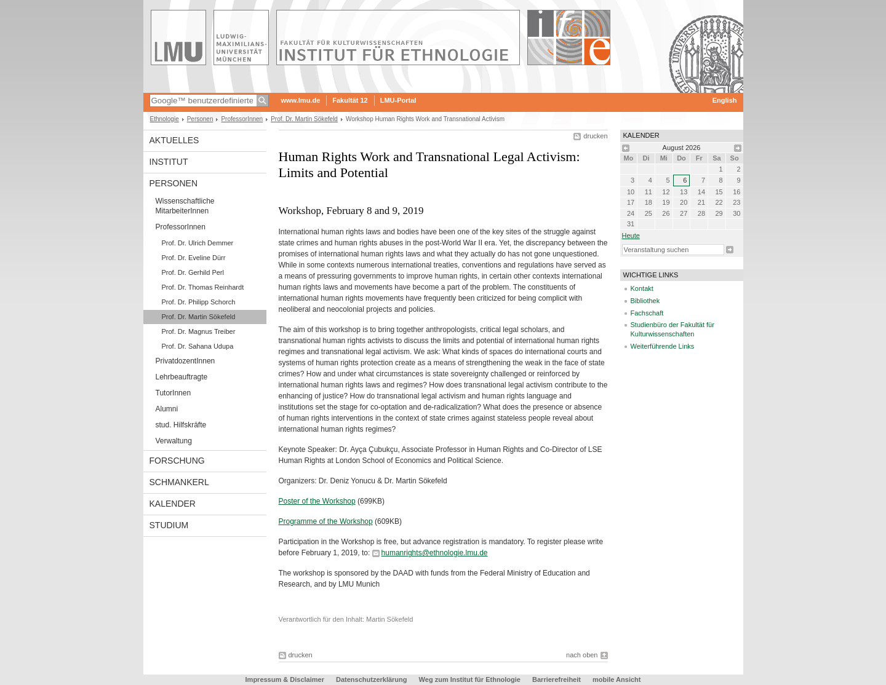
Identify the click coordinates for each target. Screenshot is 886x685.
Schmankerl (179, 482)
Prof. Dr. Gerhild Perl (193, 272)
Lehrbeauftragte (182, 377)
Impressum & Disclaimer (284, 679)
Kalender (173, 504)
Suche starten (729, 249)
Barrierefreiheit (557, 679)
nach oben (581, 655)
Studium (169, 525)
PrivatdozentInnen (185, 361)
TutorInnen (173, 393)
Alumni (167, 409)
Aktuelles (174, 140)
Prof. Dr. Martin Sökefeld (304, 119)
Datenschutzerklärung (371, 679)
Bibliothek (645, 300)
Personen (200, 119)
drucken (595, 136)
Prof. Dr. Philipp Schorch (199, 302)
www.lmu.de (301, 100)
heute (631, 235)
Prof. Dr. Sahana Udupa (198, 346)
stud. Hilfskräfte (181, 425)
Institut (169, 162)
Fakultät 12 (349, 100)
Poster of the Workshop (317, 501)
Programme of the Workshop (326, 521)
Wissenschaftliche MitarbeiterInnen (185, 206)
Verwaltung (174, 441)
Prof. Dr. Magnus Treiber (199, 331)
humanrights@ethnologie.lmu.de (434, 552)
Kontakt (642, 288)
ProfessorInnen (242, 119)
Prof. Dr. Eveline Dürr (194, 257)
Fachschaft (647, 313)
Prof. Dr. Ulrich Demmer (198, 243)
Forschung (177, 460)
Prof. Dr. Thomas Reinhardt (203, 287)
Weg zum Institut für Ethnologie (470, 679)
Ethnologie (164, 119)
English (724, 100)
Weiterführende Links (663, 346)
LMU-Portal (398, 100)
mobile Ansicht (617, 679)
